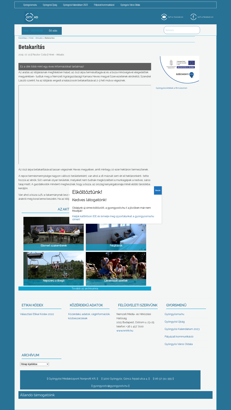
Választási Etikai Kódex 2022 (37, 314)
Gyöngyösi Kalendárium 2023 (75, 4)
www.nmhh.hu (124, 330)
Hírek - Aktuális (36, 38)
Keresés (195, 30)
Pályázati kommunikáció (104, 4)
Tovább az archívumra (85, 288)
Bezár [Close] (157, 190)
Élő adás (53, 30)
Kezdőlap (22, 38)
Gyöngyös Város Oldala (130, 4)
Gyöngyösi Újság (50, 4)
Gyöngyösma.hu (30, 4)
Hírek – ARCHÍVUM (33, 30)
